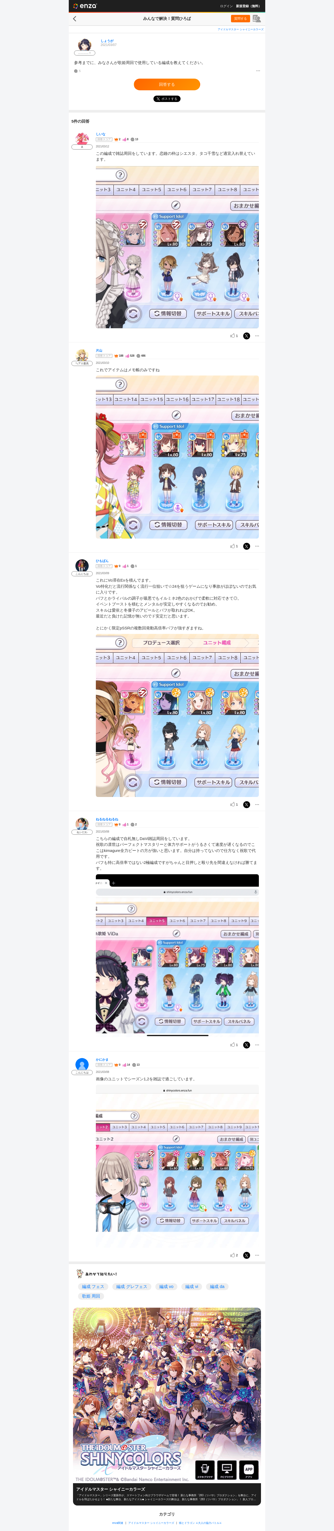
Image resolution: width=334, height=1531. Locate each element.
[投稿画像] (177, 246)
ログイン (226, 6)
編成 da (217, 1286)
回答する (167, 84)
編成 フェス (93, 1286)
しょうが (107, 41)
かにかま (102, 1059)
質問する (240, 18)
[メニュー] (258, 71)
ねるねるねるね (107, 819)
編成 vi (191, 1286)
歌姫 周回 (91, 1296)
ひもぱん (102, 561)
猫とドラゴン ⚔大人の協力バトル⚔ (200, 1522)
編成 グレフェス (131, 1286)
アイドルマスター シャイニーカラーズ (241, 29)
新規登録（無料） (249, 6)
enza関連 (117, 1522)
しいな (100, 134)
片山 (99, 350)
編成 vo (166, 1286)
